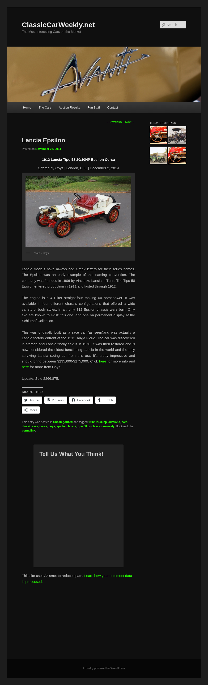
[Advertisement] (104, 623)
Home (27, 107)
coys (52, 426)
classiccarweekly (102, 426)
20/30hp (101, 422)
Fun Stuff (94, 107)
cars (124, 422)
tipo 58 (82, 426)
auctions (114, 422)
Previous (114, 122)
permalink (28, 430)
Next (130, 122)
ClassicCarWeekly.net (58, 25)
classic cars (30, 426)
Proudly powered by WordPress (104, 668)
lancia (72, 426)
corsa (43, 426)
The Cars (45, 107)
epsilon (62, 426)
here (102, 361)
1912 (92, 422)
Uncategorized (63, 422)
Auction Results (69, 107)
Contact (112, 107)
